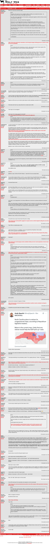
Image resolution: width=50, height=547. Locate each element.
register (16, 3)
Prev (46, 8)
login (13, 3)
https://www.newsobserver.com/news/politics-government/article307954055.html (24, 139)
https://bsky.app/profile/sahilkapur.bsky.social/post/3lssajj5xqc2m (21, 115)
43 (40, 8)
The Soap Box (9, 534)
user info (2, 12)
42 (39, 8)
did (11, 171)
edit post (2, 13)
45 (42, 8)
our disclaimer (29, 543)
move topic (25, 537)
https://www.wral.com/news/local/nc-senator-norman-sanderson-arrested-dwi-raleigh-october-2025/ (28, 379)
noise (42, 155)
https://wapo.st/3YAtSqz (13, 499)
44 (41, 8)
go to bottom (2, 6)
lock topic (29, 537)
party (39, 408)
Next (48, 8)
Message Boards (3, 8)
